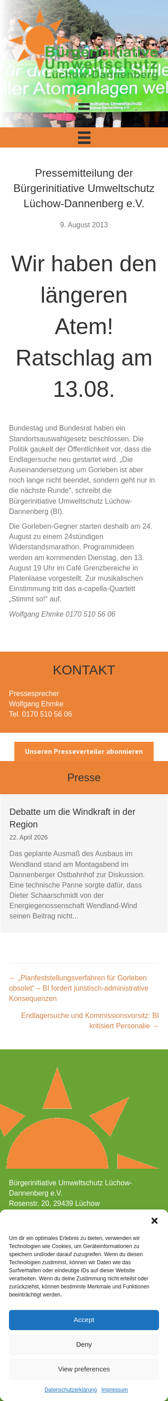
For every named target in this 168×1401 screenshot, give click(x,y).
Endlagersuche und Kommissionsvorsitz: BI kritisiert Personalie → (90, 1021)
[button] (154, 1220)
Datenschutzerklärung (70, 1390)
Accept (84, 1319)
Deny (84, 1344)
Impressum (114, 1390)
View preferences (84, 1369)
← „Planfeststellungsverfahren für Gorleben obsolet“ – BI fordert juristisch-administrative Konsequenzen (78, 988)
